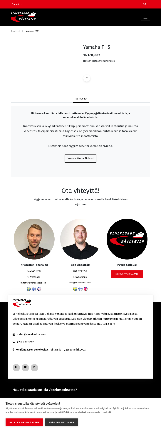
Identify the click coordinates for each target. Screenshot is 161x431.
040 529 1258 (80, 271)
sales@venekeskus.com (31, 334)
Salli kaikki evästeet (24, 422)
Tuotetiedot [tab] (81, 98)
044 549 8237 (34, 271)
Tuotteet (15, 31)
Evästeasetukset (61, 422)
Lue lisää (106, 412)
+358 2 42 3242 (25, 342)
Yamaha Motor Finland (80, 158)
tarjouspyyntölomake (127, 274)
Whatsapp (33, 277)
